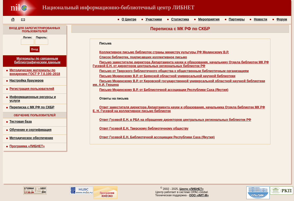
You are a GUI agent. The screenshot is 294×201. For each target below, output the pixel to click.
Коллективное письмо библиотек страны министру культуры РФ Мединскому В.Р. (164, 52)
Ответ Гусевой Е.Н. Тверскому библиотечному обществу (143, 128)
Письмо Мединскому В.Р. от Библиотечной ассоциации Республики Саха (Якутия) (163, 90)
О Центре (129, 19)
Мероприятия (209, 19)
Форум (282, 19)
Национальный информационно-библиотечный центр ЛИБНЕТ (99, 7)
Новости (260, 19)
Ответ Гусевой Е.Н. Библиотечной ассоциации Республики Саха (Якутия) (157, 137)
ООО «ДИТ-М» (199, 195)
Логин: (27, 37)
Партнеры (237, 19)
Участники (154, 19)
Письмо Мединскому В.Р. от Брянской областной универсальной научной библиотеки (167, 76)
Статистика (180, 19)
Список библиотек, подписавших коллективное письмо (143, 57)
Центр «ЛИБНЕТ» (191, 188)
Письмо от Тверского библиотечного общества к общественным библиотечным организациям (174, 71)
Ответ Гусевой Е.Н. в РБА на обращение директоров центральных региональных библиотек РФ (175, 120)
